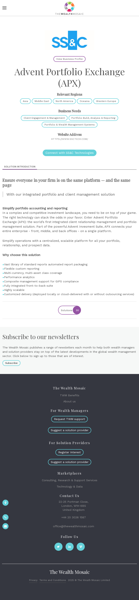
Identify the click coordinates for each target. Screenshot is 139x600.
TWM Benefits (69, 395)
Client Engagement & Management (44, 118)
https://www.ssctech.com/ (69, 139)
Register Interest (69, 452)
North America (64, 101)
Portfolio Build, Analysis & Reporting (93, 118)
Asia (25, 101)
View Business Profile (69, 59)
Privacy (33, 580)
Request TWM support (69, 419)
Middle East (42, 101)
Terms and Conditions (52, 580)
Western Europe (106, 101)
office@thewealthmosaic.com (73, 526)
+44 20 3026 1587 (73, 517)
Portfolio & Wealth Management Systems (70, 124)
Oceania (84, 101)
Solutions (71, 310)
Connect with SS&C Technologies (70, 153)
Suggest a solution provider (69, 430)
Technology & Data (70, 486)
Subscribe (11, 363)
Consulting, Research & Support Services (69, 480)
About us (69, 401)
